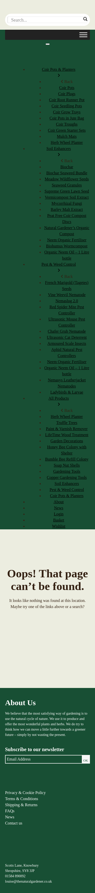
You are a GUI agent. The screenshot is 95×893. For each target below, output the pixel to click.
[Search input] (46, 20)
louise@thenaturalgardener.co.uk (28, 881)
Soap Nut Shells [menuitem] (67, 465)
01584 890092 (15, 876)
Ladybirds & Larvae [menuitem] (66, 392)
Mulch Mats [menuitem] (67, 136)
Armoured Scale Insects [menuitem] (66, 343)
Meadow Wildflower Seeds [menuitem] (67, 179)
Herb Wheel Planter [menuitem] (67, 142)
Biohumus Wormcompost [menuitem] (66, 246)
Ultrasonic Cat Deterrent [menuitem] (67, 337)
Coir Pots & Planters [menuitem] (58, 73)
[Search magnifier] (85, 19)
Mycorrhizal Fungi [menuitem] (66, 203)
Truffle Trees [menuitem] (66, 422)
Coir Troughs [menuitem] (67, 124)
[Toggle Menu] (83, 34)
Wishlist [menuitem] (58, 526)
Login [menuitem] (58, 514)
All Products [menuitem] (58, 402)
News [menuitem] (58, 508)
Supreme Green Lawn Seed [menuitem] (67, 191)
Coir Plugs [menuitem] (66, 94)
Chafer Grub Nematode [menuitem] (67, 331)
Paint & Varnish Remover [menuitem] (67, 429)
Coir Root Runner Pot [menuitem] (66, 100)
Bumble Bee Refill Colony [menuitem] (66, 459)
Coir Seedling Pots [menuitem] (66, 106)
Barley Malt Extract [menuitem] (67, 209)
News (9, 817)
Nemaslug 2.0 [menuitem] (66, 301)
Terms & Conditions (21, 799)
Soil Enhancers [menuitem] (58, 152)
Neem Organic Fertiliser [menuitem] (66, 240)
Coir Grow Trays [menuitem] (66, 112)
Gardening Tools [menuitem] (66, 471)
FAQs (9, 811)
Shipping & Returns (21, 805)
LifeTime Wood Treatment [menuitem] (66, 435)
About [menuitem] (59, 502)
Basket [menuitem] (58, 520)
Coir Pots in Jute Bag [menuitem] (66, 118)
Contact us (13, 823)
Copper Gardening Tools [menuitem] (67, 477)
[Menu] (48, 44)
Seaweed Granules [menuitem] (67, 185)
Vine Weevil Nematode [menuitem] (67, 295)
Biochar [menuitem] (66, 167)
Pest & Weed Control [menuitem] (58, 268)
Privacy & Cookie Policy (25, 792)
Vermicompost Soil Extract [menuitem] (67, 197)
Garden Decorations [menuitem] (66, 441)
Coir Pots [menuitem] (66, 88)
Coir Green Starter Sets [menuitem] (67, 130)
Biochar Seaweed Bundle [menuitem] (66, 173)
